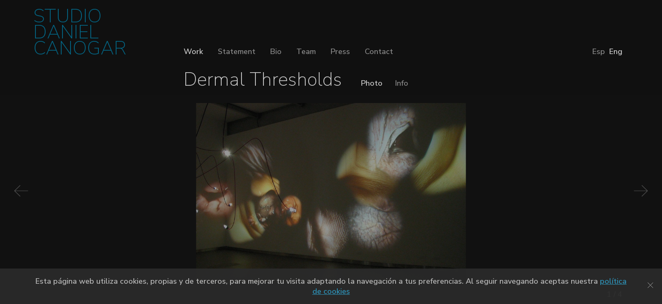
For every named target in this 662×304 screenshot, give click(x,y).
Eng (615, 51)
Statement (236, 51)
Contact (379, 51)
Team (306, 51)
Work (193, 51)
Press (340, 51)
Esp (598, 51)
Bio (276, 51)
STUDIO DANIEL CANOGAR (79, 34)
